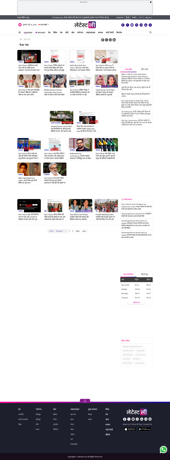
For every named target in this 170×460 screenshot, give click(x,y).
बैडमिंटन (55, 429)
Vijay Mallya (140, 350)
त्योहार (72, 434)
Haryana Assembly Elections (132, 346)
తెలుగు (147, 17)
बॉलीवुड (72, 150)
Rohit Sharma (140, 355)
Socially (40, 32)
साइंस (90, 419)
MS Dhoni (136, 359)
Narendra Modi (128, 350)
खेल (72, 32)
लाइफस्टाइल (90, 32)
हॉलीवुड (38, 419)
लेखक (90, 414)
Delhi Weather (128, 355)
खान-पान (73, 414)
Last (84, 231)
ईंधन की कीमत (128, 274)
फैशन (72, 424)
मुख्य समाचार (92, 409)
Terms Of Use (136, 424)
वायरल (100, 32)
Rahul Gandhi (127, 363)
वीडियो (107, 435)
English (119, 17)
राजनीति (21, 414)
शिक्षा (19, 424)
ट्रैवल (72, 419)
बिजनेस (119, 32)
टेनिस (55, 419)
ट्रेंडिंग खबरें (144, 69)
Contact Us (147, 424)
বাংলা (140, 17)
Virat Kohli (126, 359)
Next (78, 231)
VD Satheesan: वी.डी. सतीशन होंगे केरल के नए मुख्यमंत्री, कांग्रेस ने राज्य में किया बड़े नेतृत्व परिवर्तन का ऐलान (93, 17)
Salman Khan (139, 363)
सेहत (72, 429)
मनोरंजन (80, 32)
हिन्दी (127, 17)
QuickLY (28, 32)
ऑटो (67, 32)
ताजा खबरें (43, 24)
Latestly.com (82, 456)
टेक (61, 32)
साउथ (37, 429)
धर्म (72, 439)
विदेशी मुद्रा (144, 274)
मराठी (134, 17)
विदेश (55, 32)
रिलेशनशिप (74, 444)
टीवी (37, 424)
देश (49, 32)
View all (136, 302)
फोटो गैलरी (110, 32)
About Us (126, 424)
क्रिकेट (55, 414)
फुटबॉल (55, 424)
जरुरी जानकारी (55, 123)
